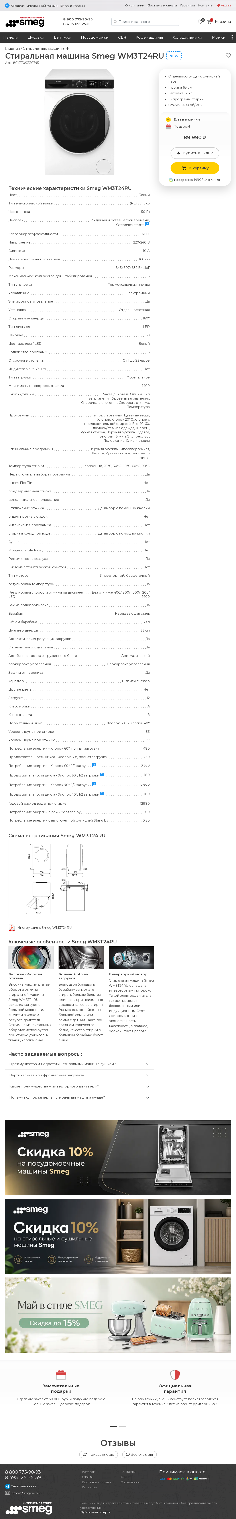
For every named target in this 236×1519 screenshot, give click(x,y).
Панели (10, 37)
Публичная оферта (95, 1512)
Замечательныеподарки (61, 1388)
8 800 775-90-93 (78, 19)
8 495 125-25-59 (77, 24)
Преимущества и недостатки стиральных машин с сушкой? (62, 1064)
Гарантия (187, 5)
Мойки (219, 37)
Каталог (88, 1471)
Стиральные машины (44, 48)
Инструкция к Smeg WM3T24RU (44, 928)
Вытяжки (62, 37)
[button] (113, 1426)
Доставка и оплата (162, 5)
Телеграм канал (20, 1486)
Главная (12, 48)
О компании (134, 5)
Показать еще (98, 1454)
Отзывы (88, 1477)
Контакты (205, 5)
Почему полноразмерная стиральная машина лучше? (57, 1097)
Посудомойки (95, 37)
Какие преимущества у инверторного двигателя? (54, 1086)
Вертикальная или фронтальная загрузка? (47, 1075)
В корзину (194, 168)
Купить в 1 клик (195, 153)
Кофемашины (149, 37)
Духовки (36, 37)
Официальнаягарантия (174, 1388)
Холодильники (187, 37)
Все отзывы (139, 1454)
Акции (226, 5)
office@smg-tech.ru (26, 1493)
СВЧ (122, 37)
